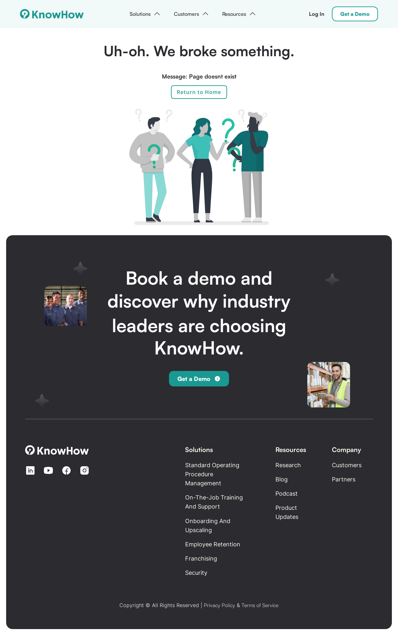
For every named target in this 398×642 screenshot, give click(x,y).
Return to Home (199, 92)
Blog (281, 479)
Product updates (286, 512)
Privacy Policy (219, 605)
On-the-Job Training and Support (214, 502)
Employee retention (212, 544)
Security (196, 572)
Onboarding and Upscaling (207, 525)
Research (288, 465)
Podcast (286, 493)
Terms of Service (260, 605)
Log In (316, 14)
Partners (343, 479)
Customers (347, 465)
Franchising (201, 558)
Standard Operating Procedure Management (212, 474)
